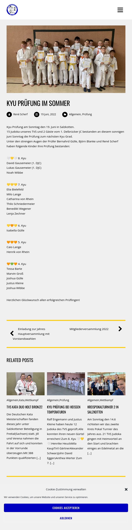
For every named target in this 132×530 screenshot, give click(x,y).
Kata (21, 400)
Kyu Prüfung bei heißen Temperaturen (63, 409)
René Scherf (20, 114)
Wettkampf (31, 400)
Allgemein (75, 114)
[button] (126, 489)
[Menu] (120, 9)
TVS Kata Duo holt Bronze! (24, 406)
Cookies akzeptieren (66, 508)
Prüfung (87, 114)
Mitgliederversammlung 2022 (94, 329)
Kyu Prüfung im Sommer (38, 103)
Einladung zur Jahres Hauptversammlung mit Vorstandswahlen (31, 333)
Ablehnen (66, 518)
